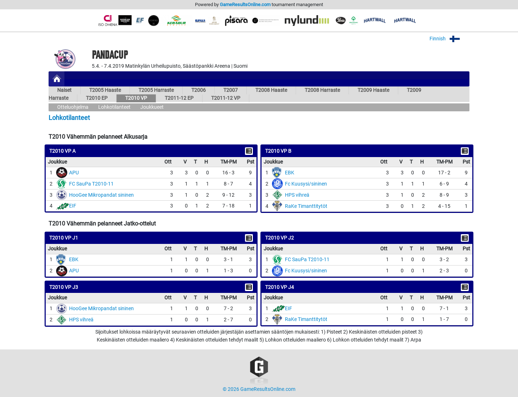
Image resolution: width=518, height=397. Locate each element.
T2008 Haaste (271, 90)
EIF (72, 206)
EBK (289, 173)
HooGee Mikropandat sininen (101, 195)
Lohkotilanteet (114, 107)
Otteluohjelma (72, 107)
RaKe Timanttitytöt (306, 206)
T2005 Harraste (156, 90)
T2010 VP (136, 98)
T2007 (230, 90)
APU (74, 173)
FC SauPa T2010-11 (91, 184)
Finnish (449, 39)
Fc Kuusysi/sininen (306, 184)
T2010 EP (97, 98)
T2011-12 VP (225, 98)
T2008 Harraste (322, 90)
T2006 (198, 90)
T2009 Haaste (373, 90)
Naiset (64, 90)
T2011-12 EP (179, 98)
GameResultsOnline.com (245, 4)
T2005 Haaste (105, 90)
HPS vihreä (297, 195)
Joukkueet (152, 107)
